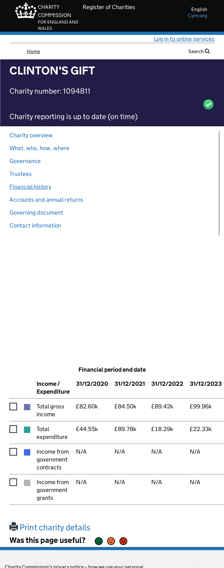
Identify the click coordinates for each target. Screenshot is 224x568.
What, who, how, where (39, 148)
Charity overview (31, 135)
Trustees (20, 174)
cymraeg (197, 16)
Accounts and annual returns (46, 199)
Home (33, 51)
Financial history (30, 186)
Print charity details (49, 527)
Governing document (36, 212)
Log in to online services (184, 38)
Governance (25, 161)
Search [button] (199, 51)
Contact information (35, 225)
